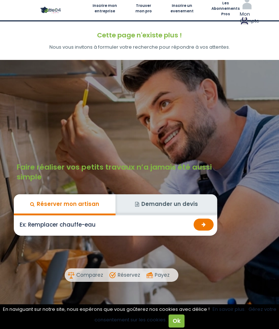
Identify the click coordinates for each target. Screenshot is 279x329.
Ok (177, 321)
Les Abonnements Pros (225, 8)
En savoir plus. (229, 309)
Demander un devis (166, 204)
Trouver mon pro (144, 8)
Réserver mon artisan (64, 204)
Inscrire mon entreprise (105, 8)
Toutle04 (50, 10)
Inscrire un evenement (182, 8)
